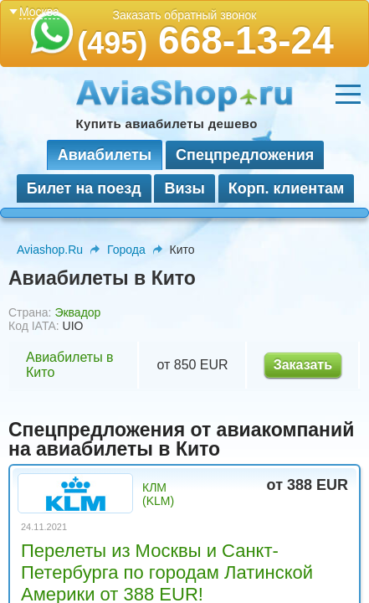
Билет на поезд (84, 188)
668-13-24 (205, 40)
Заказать (303, 365)
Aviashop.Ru (50, 249)
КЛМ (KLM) (158, 494)
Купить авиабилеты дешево (167, 123)
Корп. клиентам (286, 188)
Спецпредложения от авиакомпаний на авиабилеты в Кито (181, 439)
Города (126, 249)
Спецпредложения (245, 155)
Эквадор (77, 312)
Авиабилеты (104, 155)
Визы (184, 188)
